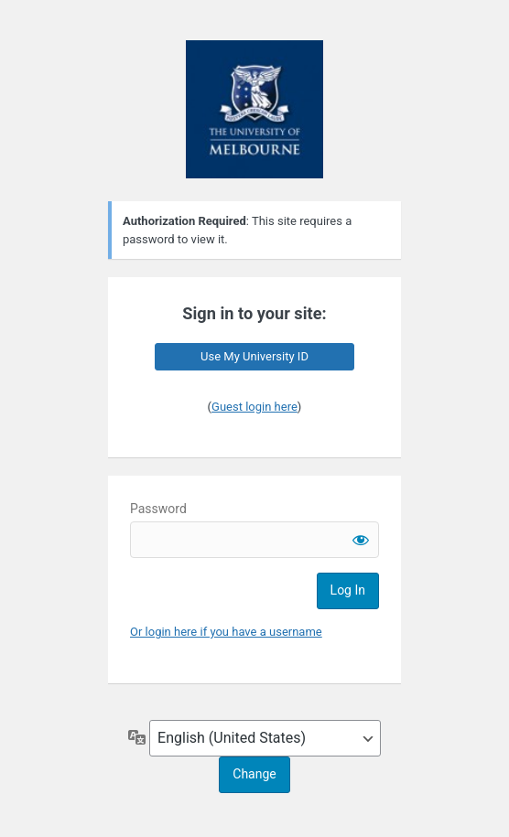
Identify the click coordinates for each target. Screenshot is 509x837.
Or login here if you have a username (226, 631)
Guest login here (254, 406)
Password (158, 508)
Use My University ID (254, 356)
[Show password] (360, 539)
